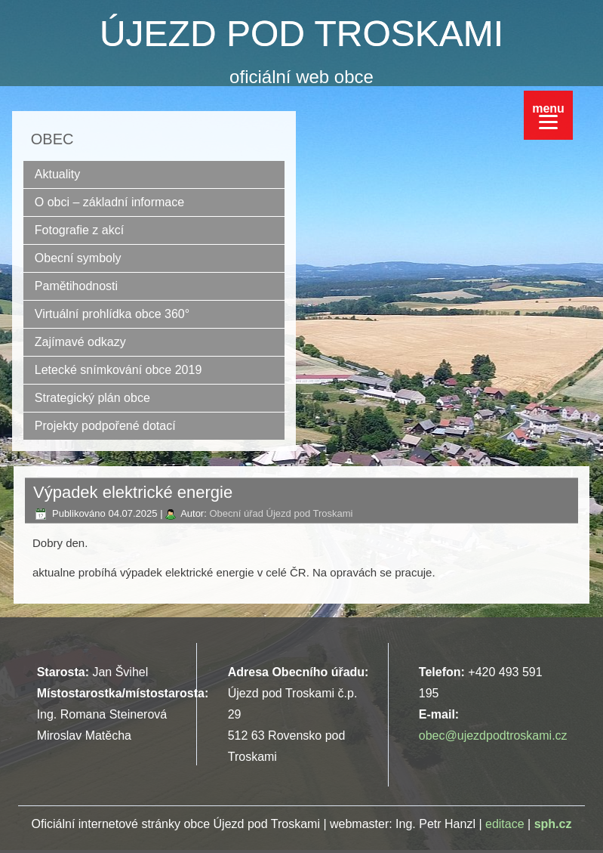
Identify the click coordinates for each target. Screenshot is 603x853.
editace (505, 823)
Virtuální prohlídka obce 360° (112, 314)
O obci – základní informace (109, 202)
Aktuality (57, 174)
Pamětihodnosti (76, 286)
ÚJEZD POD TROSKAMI (301, 34)
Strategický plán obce (92, 397)
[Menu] (548, 115)
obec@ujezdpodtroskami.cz (493, 735)
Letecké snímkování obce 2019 (118, 369)
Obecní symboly (78, 258)
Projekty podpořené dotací (105, 425)
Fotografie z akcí (79, 230)
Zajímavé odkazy (80, 341)
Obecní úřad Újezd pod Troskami (280, 513)
